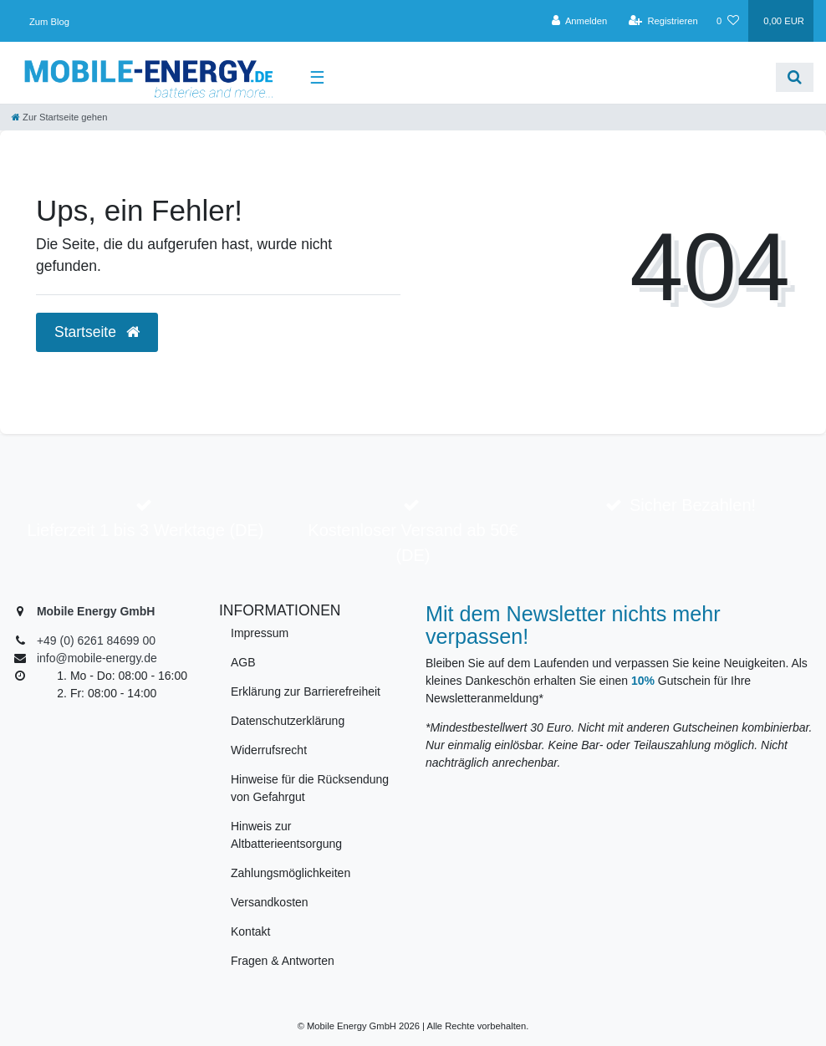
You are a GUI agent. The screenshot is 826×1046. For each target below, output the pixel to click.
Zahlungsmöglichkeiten (290, 873)
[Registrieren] (663, 21)
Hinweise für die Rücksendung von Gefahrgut (310, 788)
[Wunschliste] (727, 21)
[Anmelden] (580, 21)
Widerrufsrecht (269, 750)
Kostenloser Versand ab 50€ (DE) (413, 542)
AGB (243, 662)
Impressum (259, 633)
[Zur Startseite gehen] (59, 117)
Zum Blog (49, 22)
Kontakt (250, 931)
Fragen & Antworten (282, 960)
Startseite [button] (97, 332)
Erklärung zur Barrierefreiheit (305, 691)
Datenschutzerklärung (287, 720)
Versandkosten (269, 902)
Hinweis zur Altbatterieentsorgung (286, 834)
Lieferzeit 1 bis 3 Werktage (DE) (145, 530)
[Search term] (557, 77)
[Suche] (794, 77)
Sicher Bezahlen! (693, 505)
